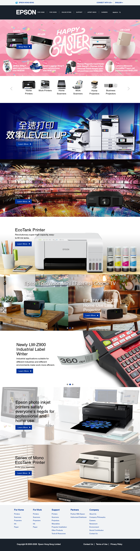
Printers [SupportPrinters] (54, 514)
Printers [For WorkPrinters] (36, 514)
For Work (53, 12)
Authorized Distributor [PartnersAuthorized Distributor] (79, 517)
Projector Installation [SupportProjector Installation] (59, 527)
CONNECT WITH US (104, 2)
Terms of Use (101, 544)
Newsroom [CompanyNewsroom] (93, 524)
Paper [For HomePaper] (16, 527)
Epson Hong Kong (26, 2)
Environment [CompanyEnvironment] (94, 527)
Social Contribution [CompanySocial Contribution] (96, 530)
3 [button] (71, 73)
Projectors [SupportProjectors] (55, 520)
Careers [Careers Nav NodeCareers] (104, 12)
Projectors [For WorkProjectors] (36, 520)
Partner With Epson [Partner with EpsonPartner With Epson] (78, 514)
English (119, 2)
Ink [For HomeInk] (15, 524)
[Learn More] (24, 144)
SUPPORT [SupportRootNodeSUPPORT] (79, 12)
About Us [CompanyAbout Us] (92, 514)
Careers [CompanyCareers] (92, 520)
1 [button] (66, 73)
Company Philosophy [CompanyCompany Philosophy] (97, 517)
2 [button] (68, 73)
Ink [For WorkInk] (34, 524)
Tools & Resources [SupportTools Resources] (59, 534)
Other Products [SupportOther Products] (57, 530)
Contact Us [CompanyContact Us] (93, 534)
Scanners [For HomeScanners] (17, 517)
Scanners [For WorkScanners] (36, 517)
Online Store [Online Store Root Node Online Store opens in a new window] (66, 12)
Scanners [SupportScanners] (55, 517)
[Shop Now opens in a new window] (24, 46)
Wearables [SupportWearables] (56, 524)
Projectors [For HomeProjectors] (18, 520)
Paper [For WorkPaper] (35, 527)
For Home (40, 12)
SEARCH (117, 12)
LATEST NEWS (91, 12)
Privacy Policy (116, 544)
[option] (70, 47)
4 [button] (74, 73)
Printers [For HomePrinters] (17, 514)
